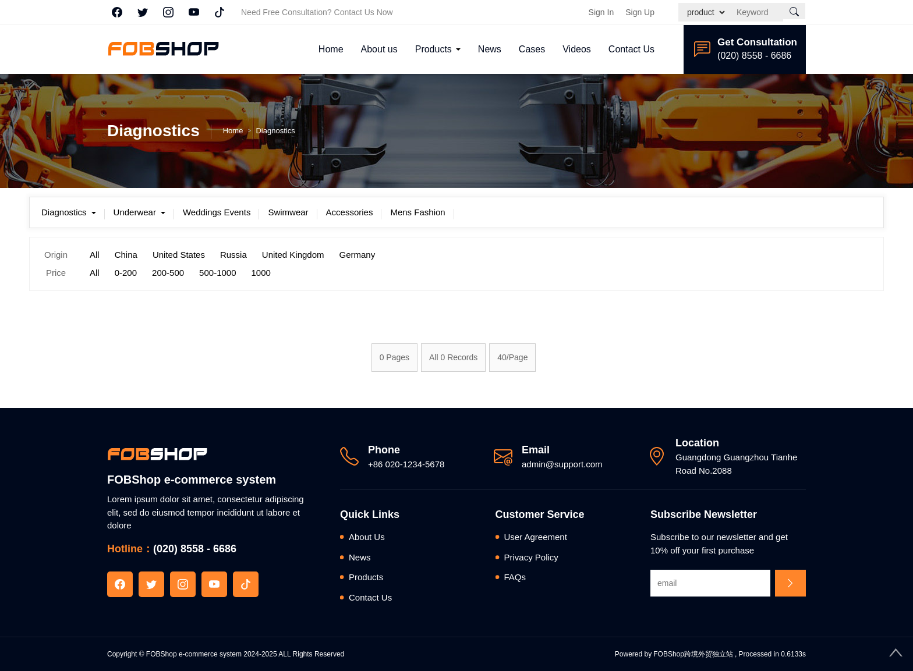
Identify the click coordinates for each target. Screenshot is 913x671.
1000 (261, 273)
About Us (367, 537)
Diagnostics (275, 130)
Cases (532, 49)
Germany (357, 255)
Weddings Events (216, 212)
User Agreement (535, 537)
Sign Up (639, 12)
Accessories (349, 212)
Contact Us (631, 49)
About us (379, 49)
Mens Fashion (417, 212)
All (95, 255)
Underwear (139, 212)
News (489, 49)
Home (331, 49)
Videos (576, 49)
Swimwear (288, 212)
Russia (233, 255)
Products (433, 49)
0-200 (126, 273)
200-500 (168, 273)
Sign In (601, 12)
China (126, 255)
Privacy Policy (531, 557)
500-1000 (217, 273)
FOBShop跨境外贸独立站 (693, 654)
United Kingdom (293, 255)
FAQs (515, 577)
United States (179, 255)
